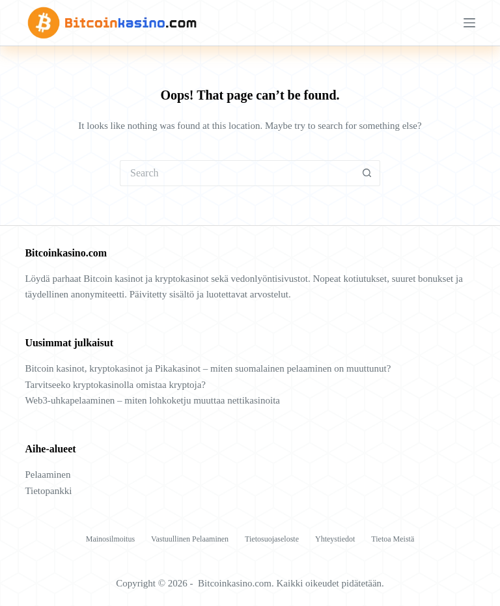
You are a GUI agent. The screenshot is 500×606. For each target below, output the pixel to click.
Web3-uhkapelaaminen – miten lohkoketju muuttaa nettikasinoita (152, 400)
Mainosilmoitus (110, 539)
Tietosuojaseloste (272, 539)
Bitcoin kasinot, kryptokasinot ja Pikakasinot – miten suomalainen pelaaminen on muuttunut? (208, 368)
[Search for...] (237, 173)
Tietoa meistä (392, 539)
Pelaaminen (47, 474)
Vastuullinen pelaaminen (190, 539)
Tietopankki (48, 491)
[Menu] (469, 23)
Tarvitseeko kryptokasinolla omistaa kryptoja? (115, 384)
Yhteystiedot (335, 539)
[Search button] (367, 173)
